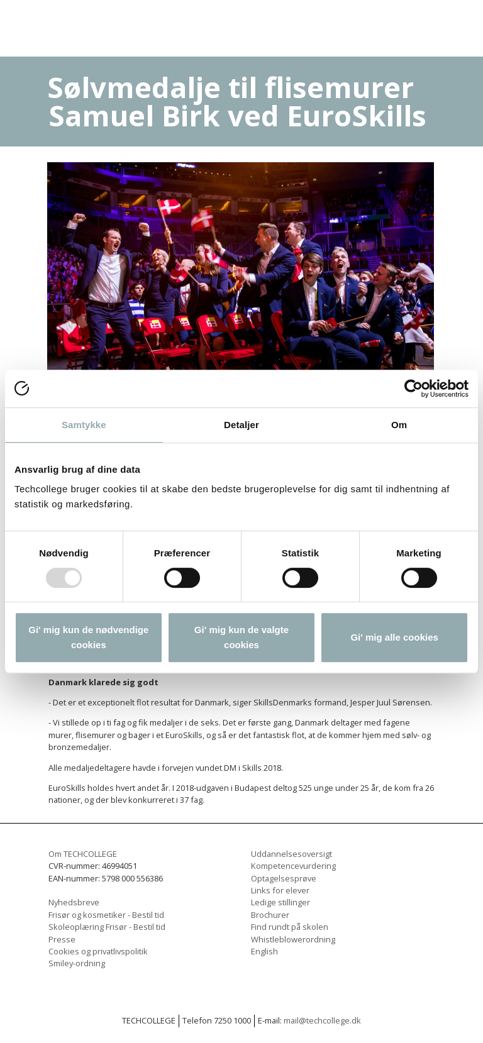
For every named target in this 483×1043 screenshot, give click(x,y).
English (264, 951)
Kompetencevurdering (293, 865)
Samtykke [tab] (84, 424)
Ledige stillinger (280, 902)
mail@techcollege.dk (322, 1020)
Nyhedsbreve (73, 902)
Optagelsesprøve (283, 878)
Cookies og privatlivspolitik (98, 951)
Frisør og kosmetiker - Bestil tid (106, 914)
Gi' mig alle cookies (394, 637)
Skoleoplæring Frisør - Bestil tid (106, 926)
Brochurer (270, 914)
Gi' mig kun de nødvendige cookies (88, 637)
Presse (61, 939)
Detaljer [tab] (241, 424)
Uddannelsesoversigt (291, 853)
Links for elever (280, 890)
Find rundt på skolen (289, 926)
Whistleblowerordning (293, 939)
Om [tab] (399, 424)
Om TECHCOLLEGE (82, 853)
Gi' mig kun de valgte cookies (241, 637)
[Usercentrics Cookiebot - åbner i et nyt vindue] (413, 388)
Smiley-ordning (76, 963)
